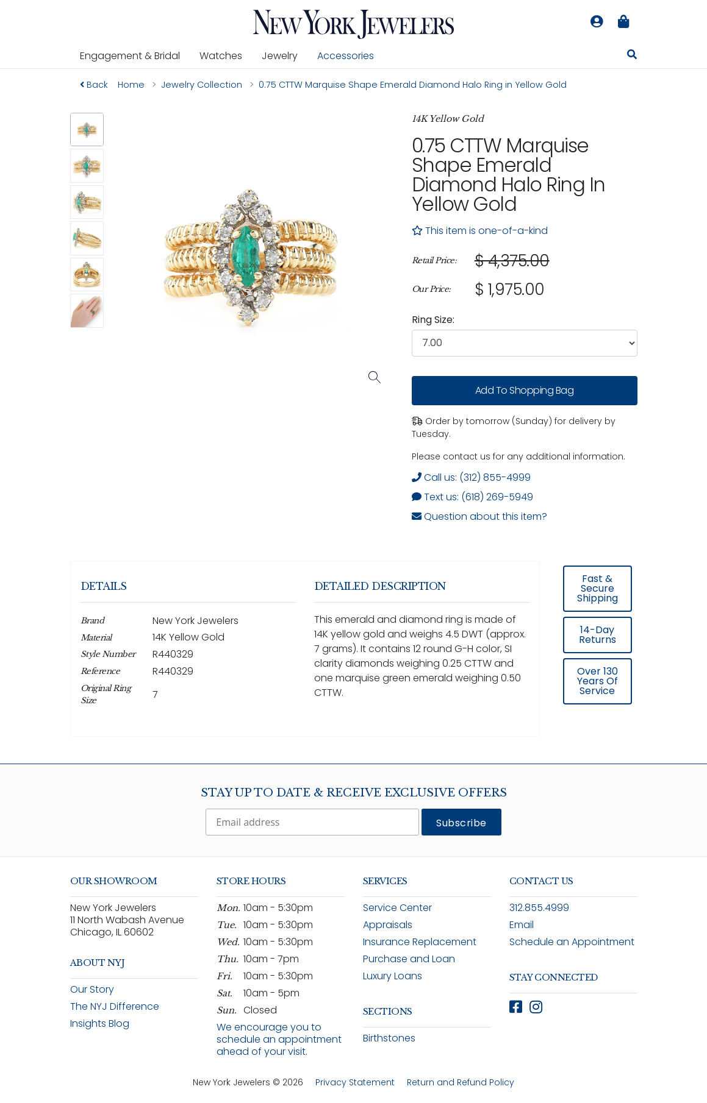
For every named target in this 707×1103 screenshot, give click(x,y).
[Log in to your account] (597, 22)
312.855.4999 (539, 908)
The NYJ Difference (114, 1006)
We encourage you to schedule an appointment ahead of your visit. (279, 1039)
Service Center (397, 908)
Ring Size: (433, 320)
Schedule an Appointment (571, 942)
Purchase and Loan (409, 959)
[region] (524, 275)
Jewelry (284, 55)
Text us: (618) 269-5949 (472, 497)
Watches (225, 55)
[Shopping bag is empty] (624, 22)
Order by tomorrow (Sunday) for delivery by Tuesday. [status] (513, 427)
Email (521, 925)
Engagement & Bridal (135, 55)
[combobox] (524, 343)
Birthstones (389, 1038)
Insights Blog (99, 1023)
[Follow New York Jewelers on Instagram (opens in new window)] (535, 1007)
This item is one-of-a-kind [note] (480, 231)
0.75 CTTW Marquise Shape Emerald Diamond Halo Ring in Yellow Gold (508, 175)
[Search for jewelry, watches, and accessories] (632, 56)
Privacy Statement (355, 1082)
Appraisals (387, 925)
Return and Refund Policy (460, 1082)
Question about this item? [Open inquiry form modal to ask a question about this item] (479, 516)
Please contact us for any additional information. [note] (518, 456)
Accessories (345, 56)
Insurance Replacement (419, 942)
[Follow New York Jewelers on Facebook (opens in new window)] (515, 1007)
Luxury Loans (392, 976)
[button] (87, 130)
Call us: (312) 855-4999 (471, 477)
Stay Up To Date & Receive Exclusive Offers (354, 793)
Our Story (92, 989)
